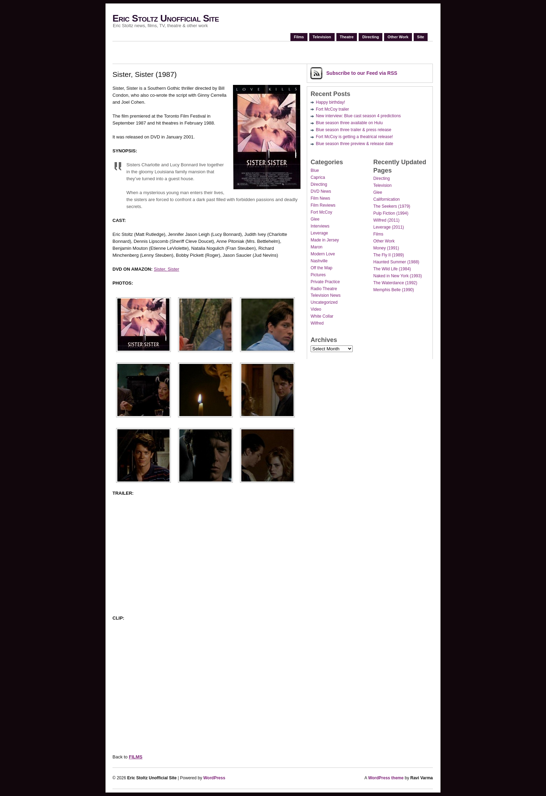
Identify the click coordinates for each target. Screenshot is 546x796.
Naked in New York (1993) (397, 275)
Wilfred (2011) (386, 220)
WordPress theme (386, 777)
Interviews (320, 226)
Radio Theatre (324, 288)
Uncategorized (324, 302)
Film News (320, 198)
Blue (315, 170)
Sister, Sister (166, 269)
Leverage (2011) (388, 227)
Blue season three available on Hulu (349, 122)
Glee (315, 219)
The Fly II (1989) (388, 255)
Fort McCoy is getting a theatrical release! (354, 136)
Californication (386, 199)
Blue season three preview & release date (354, 143)
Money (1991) (386, 248)
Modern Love (323, 254)
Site (420, 37)
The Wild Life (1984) (392, 268)
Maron (316, 247)
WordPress (214, 777)
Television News (326, 295)
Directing (370, 37)
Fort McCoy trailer (332, 109)
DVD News (321, 191)
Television (322, 37)
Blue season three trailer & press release (353, 129)
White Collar (322, 316)
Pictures (318, 274)
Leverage (319, 233)
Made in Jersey (325, 240)
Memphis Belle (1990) (393, 289)
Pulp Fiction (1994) (390, 213)
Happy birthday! (330, 102)
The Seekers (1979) (391, 206)
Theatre (347, 37)
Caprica (318, 177)
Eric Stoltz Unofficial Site (165, 18)
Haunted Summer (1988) (396, 262)
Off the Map (321, 267)
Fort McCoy (321, 212)
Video (316, 309)
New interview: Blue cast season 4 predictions (358, 115)
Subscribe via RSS (361, 73)
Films (299, 37)
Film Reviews (323, 205)
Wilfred (317, 323)
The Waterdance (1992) (395, 282)
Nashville (319, 260)
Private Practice (325, 281)
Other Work (398, 37)
